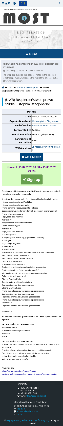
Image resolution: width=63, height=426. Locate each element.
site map (21, 408)
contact (20, 414)
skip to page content (1, 1)
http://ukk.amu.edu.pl (36, 396)
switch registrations (14, 70)
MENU (31, 54)
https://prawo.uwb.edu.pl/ (46, 148)
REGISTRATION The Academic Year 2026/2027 (31, 37)
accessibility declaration (28, 411)
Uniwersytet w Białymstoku (45, 121)
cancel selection (34, 70)
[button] (3, 3)
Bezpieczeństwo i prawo (27, 87)
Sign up (31, 179)
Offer (10, 87)
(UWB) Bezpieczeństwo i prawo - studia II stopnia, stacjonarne (30, 102)
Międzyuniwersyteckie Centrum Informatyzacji (28, 420)
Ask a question (31, 156)
